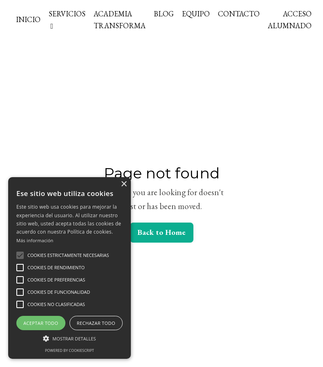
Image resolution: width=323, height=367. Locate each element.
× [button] (124, 184)
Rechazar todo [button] (96, 323)
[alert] (69, 268)
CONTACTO (239, 13)
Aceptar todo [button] (40, 323)
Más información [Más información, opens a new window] (35, 240)
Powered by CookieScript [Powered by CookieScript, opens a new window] (69, 350)
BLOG (164, 13)
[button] (20, 255)
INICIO (28, 19)
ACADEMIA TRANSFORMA (120, 19)
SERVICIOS (67, 19)
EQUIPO (196, 13)
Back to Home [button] (161, 232)
